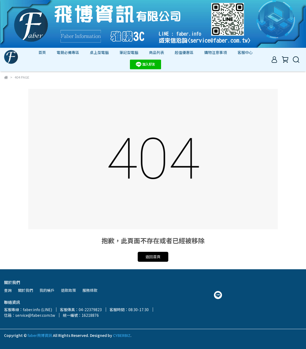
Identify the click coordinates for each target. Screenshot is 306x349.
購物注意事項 (215, 52)
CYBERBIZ (121, 335)
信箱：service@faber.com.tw (29, 315)
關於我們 (25, 290)
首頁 (42, 52)
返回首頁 (153, 256)
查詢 (8, 290)
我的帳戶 (46, 290)
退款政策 (68, 290)
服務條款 (89, 290)
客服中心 (245, 52)
